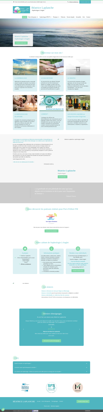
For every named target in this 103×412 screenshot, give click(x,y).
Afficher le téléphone (73, 2)
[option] (51, 328)
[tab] (51, 363)
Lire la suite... (51, 324)
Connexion (87, 410)
